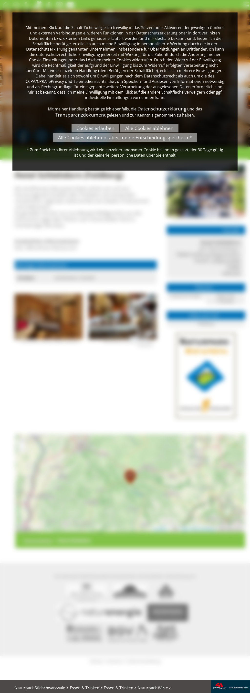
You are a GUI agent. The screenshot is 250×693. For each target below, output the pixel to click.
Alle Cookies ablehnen (149, 128)
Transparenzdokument (80, 115)
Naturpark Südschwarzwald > (42, 688)
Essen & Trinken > (86, 688)
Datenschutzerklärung (161, 109)
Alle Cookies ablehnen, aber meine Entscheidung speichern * (125, 137)
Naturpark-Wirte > (154, 688)
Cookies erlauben (95, 128)
